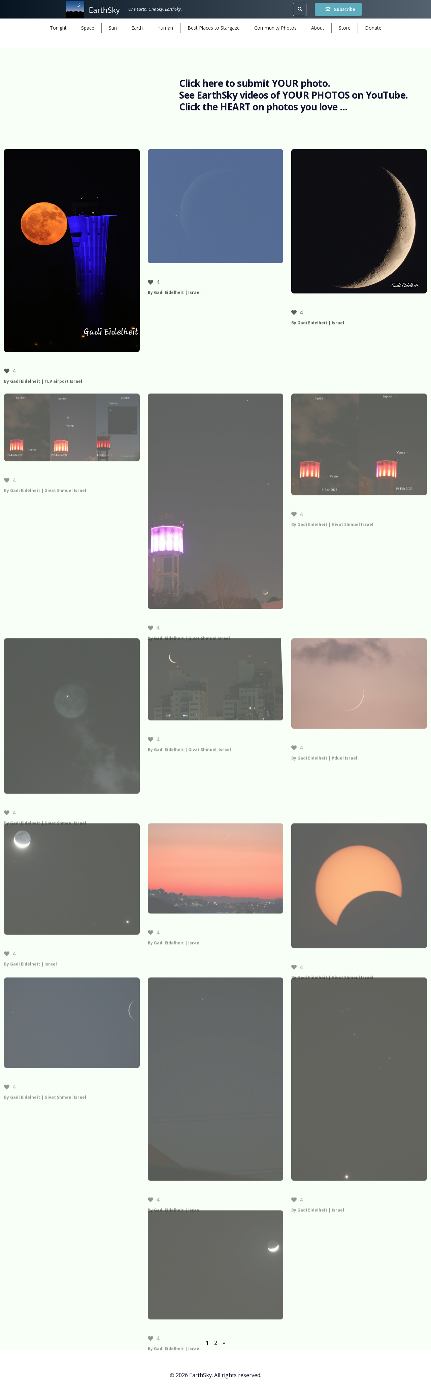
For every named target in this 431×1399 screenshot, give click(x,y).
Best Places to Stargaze (214, 28)
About (317, 28)
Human (165, 28)
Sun (113, 28)
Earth (137, 28)
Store (345, 28)
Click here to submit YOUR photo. (254, 83)
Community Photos (275, 28)
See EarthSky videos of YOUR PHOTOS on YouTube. (293, 95)
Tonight (58, 28)
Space (87, 28)
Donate (373, 28)
